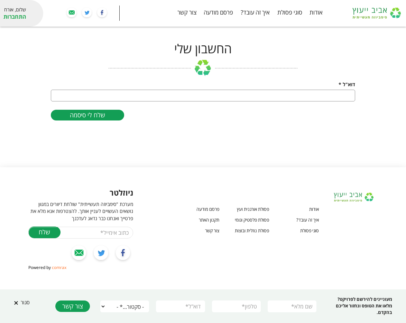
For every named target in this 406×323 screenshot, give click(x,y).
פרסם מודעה (218, 12)
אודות (316, 12)
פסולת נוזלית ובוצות (252, 230)
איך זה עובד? (255, 12)
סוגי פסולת (289, 12)
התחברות (14, 16)
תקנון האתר (209, 220)
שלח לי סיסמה (87, 115)
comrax (59, 267)
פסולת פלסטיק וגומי (252, 220)
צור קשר (186, 12)
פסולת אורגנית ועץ (253, 209)
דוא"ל (347, 84)
